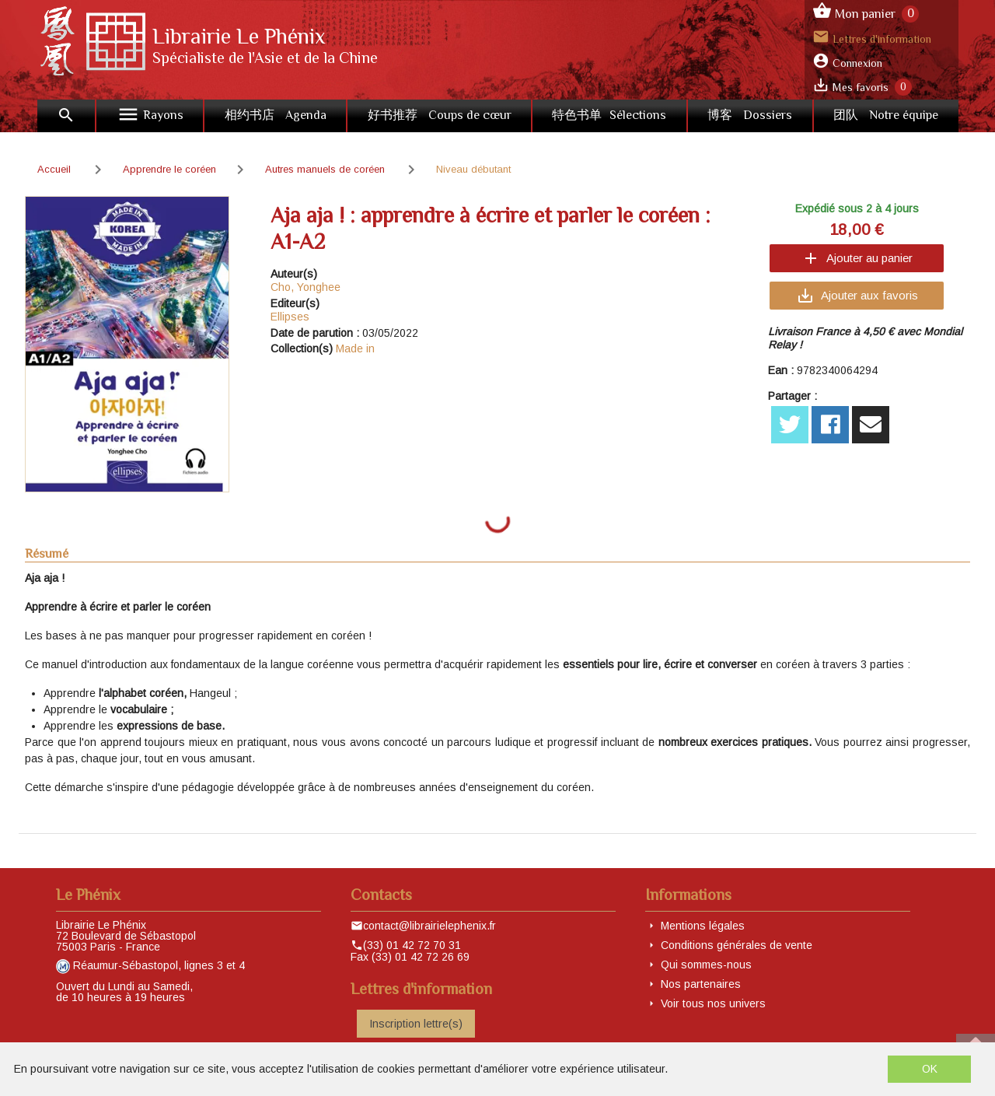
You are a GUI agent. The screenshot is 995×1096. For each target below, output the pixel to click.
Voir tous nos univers (713, 1003)
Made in (355, 348)
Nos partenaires (701, 984)
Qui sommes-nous (706, 964)
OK (929, 1069)
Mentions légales (703, 925)
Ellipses (290, 316)
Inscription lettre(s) (416, 1023)
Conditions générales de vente (736, 945)
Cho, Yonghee (305, 287)
